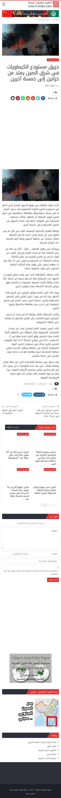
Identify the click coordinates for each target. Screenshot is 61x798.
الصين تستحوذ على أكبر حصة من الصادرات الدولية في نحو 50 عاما (47, 413)
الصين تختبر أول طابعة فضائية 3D (12, 411)
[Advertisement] (30, 134)
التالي (44, 504)
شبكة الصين (51, 754)
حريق (50, 383)
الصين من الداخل (53, 60)
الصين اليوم (51, 746)
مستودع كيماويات (29, 383)
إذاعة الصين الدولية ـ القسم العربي (42, 742)
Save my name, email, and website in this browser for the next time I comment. (31, 572)
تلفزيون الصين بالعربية (47, 750)
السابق (52, 504)
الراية (27, 793)
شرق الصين (42, 383)
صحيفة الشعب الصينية (47, 758)
